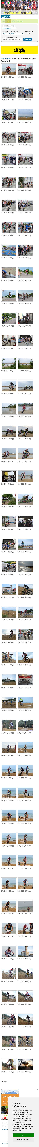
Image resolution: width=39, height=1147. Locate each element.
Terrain (5, 31)
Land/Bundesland (9, 26)
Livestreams (20, 21)
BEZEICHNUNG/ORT (10, 37)
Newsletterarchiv (6, 1129)
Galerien (8, 21)
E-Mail (3, 1126)
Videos (13, 21)
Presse (4, 1143)
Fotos (3, 21)
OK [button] (23, 1135)
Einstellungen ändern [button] (23, 1139)
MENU (6, 16)
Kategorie (14, 31)
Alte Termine (29, 31)
